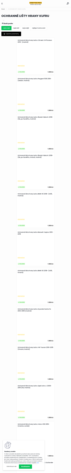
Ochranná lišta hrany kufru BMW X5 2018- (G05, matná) (16, 118)
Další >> (62, 425)
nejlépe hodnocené (38, 28)
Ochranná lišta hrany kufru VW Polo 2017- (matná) (51, 348)
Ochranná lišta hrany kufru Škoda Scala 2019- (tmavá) (18, 348)
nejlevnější (6, 28)
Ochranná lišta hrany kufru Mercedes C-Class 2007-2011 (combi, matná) (18, 387)
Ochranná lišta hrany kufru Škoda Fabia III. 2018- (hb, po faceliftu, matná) (18, 79)
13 (24, 426)
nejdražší (16, 28)
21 (51, 426)
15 (31, 426)
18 (41, 426)
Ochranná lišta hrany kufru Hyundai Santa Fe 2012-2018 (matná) (51, 156)
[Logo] (35, 3)
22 (54, 426)
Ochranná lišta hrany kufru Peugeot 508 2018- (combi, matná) (18, 310)
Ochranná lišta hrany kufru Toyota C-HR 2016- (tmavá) (52, 310)
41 (57, 426)
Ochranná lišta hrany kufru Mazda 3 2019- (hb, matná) (51, 271)
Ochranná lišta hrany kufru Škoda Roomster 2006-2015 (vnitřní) (15, 271)
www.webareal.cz (43, 471)
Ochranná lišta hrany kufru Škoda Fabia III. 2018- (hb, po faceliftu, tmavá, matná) (52, 80)
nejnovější (25, 28)
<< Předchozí (10, 425)
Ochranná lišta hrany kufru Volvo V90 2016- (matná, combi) (17, 233)
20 (48, 426)
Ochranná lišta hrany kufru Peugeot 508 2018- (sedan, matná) (52, 41)
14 (27, 426)
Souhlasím (25, 466)
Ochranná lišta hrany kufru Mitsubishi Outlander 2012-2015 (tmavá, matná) (51, 233)
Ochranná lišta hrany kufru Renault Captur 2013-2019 (50, 118)
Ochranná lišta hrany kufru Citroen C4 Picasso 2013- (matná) (17, 41)
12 (20, 426)
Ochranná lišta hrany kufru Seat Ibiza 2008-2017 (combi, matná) (51, 387)
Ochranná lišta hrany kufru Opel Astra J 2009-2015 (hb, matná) (52, 195)
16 (34, 426)
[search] (68, 3)
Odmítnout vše (11, 466)
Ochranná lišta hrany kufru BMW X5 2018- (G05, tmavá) (16, 156)
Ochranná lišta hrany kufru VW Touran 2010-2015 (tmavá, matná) (17, 195)
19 (44, 426)
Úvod (3, 9)
